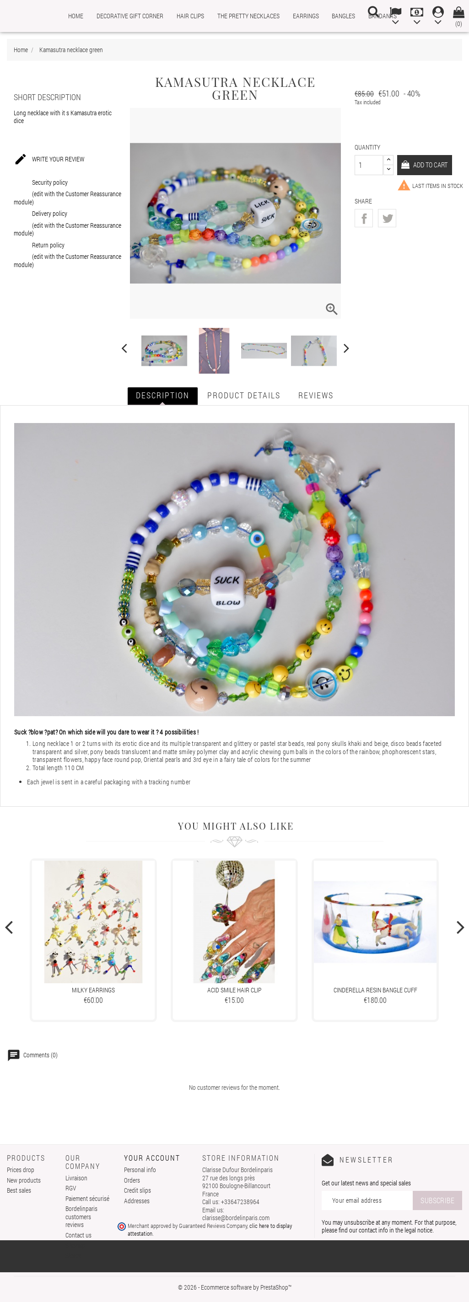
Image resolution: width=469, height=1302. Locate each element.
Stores (73, 1255)
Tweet (387, 218)
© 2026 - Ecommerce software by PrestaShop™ (234, 1287)
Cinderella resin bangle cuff (375, 990)
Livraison (76, 1177)
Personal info (140, 1169)
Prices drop (20, 1169)
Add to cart (432, 164)
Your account (152, 1158)
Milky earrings (93, 990)
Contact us (78, 1235)
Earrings (306, 15)
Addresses (137, 1200)
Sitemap (75, 1245)
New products (24, 1180)
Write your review (49, 159)
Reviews (316, 395)
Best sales (19, 1190)
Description (162, 395)
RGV (70, 1188)
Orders (132, 1180)
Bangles (343, 15)
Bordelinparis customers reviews (81, 1216)
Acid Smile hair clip (234, 990)
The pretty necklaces (248, 15)
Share (363, 218)
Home (75, 15)
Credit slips (137, 1190)
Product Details (243, 395)
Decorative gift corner (130, 15)
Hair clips (190, 15)
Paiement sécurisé (87, 1198)
